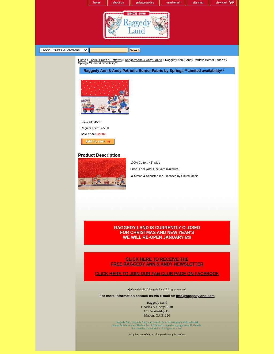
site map (198, 2)
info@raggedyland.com (195, 296)
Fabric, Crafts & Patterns (105, 59)
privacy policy (145, 2)
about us (118, 2)
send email (173, 2)
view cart (221, 2)
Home (82, 59)
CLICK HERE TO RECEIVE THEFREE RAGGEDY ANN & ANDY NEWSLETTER (157, 261)
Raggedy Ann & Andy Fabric (143, 59)
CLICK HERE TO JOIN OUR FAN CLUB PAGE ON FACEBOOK (157, 273)
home (97, 2)
